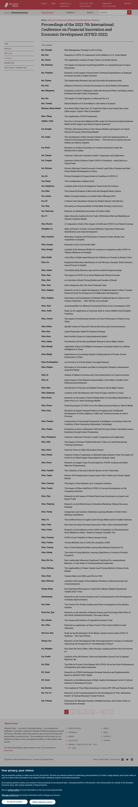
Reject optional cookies (43, 802)
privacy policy (13, 790)
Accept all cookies (14, 802)
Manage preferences (10, 796)
